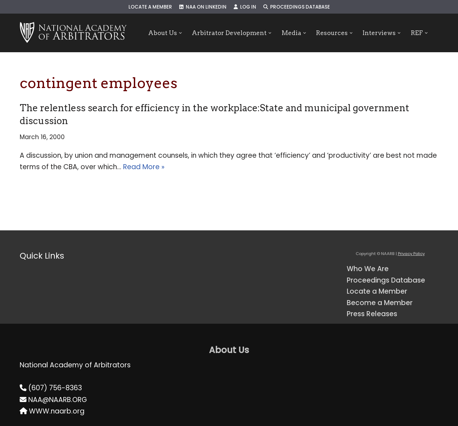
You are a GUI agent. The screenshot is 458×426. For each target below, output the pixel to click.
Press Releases (372, 314)
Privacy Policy (411, 253)
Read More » (144, 167)
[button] (180, 33)
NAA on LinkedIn (202, 7)
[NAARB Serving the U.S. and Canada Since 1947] (73, 33)
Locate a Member (150, 7)
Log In (245, 7)
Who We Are (368, 269)
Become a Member (380, 303)
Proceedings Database (296, 7)
